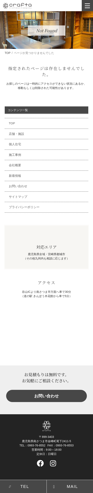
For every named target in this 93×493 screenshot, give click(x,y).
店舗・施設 (16, 134)
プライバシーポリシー (24, 207)
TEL (24, 486)
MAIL (72, 486)
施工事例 (15, 154)
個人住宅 (15, 144)
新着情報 (15, 175)
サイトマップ (18, 196)
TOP (8, 53)
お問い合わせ (18, 186)
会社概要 (15, 165)
